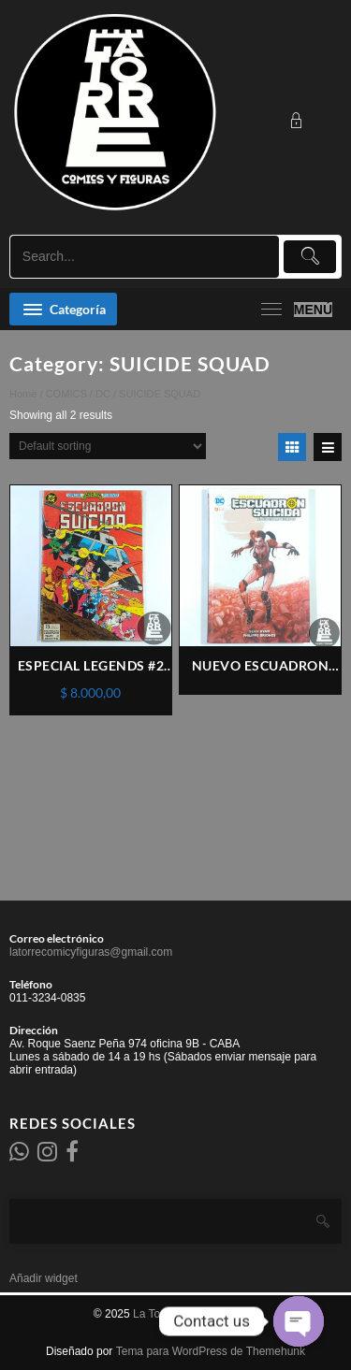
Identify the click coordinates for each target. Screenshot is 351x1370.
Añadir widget (43, 1278)
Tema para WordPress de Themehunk (210, 1351)
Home (23, 393)
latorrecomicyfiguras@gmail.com (90, 952)
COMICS (66, 393)
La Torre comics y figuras (195, 1313)
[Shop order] (107, 446)
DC (102, 393)
